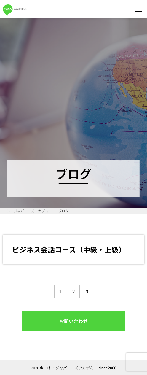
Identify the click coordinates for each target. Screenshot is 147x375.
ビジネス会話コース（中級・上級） (69, 249)
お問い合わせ (73, 321)
